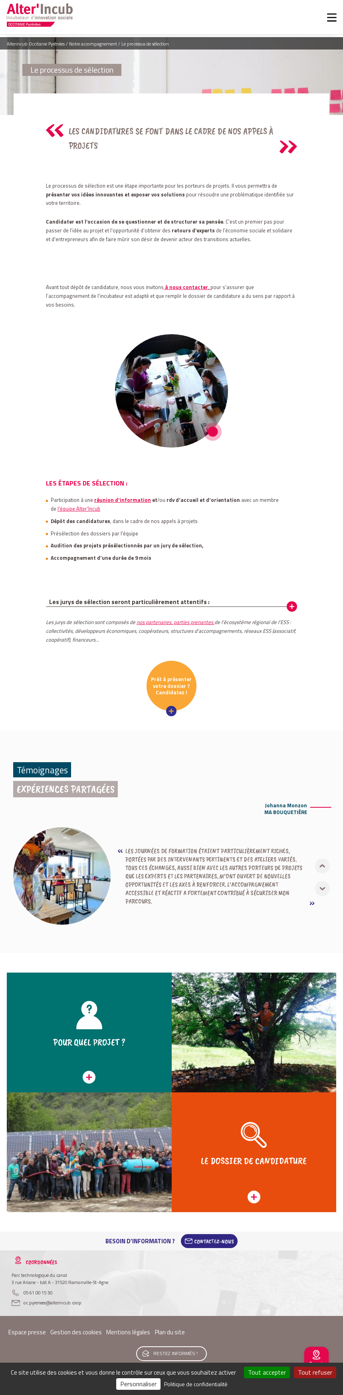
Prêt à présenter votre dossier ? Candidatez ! (171, 685)
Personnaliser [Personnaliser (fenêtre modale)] (138, 1384)
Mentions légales (128, 1332)
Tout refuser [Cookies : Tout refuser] (315, 1372)
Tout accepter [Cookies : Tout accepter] (267, 1372)
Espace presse (27, 1332)
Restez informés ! (175, 1353)
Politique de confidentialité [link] (196, 1384)
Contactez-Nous (214, 1241)
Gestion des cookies (76, 1332)
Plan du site (170, 1332)
